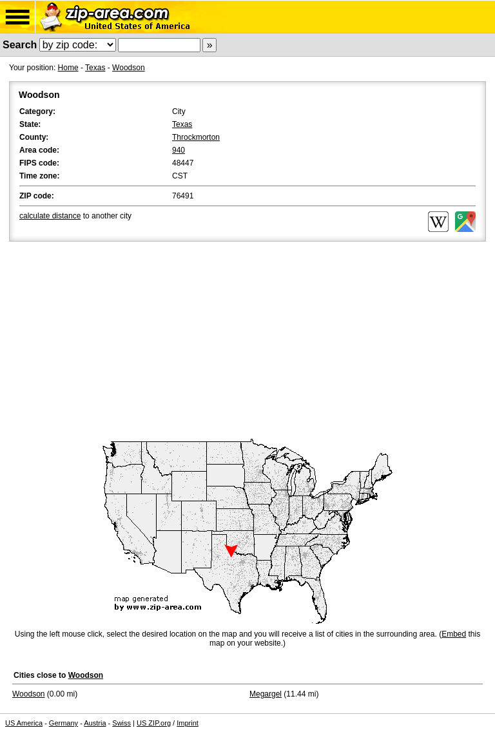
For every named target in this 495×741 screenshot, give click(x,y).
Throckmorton (196, 137)
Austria (95, 723)
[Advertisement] (247, 341)
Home (68, 67)
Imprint (188, 723)
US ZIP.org (154, 723)
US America (24, 723)
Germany (63, 723)
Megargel (265, 693)
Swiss (121, 723)
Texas (95, 67)
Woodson (128, 67)
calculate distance (50, 215)
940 (178, 150)
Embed (454, 634)
